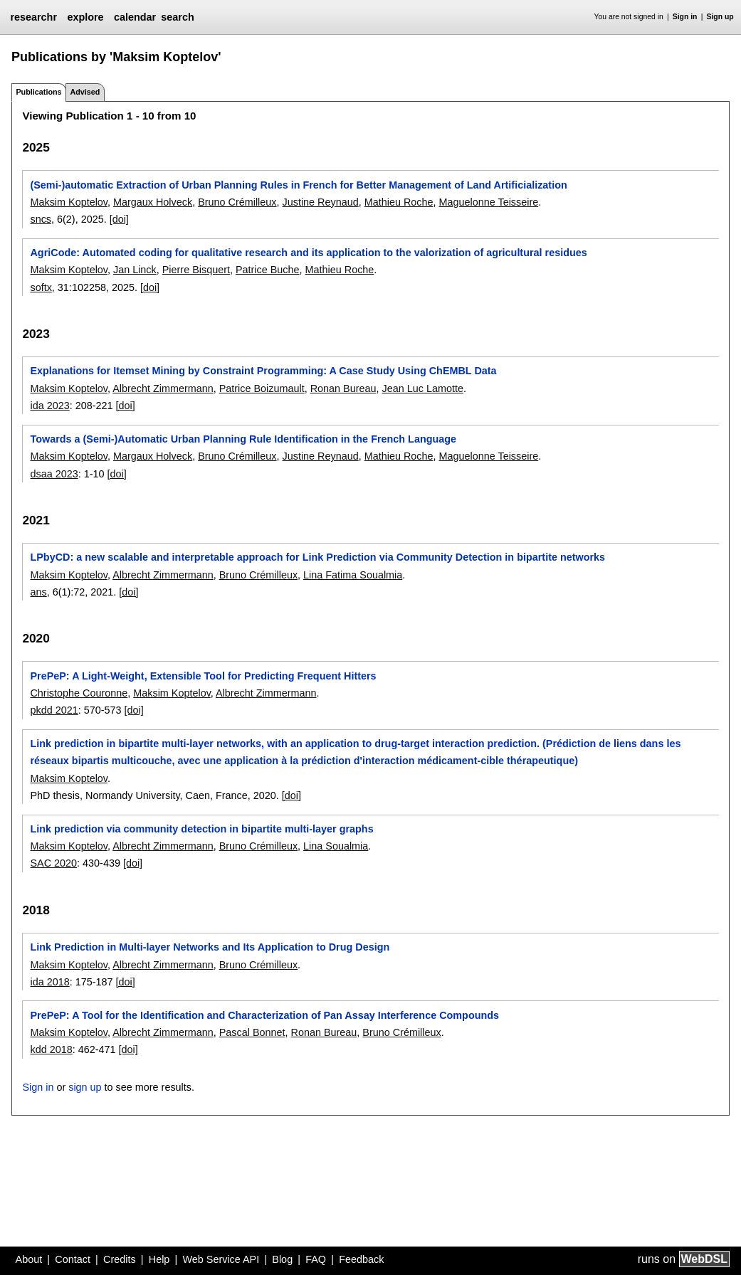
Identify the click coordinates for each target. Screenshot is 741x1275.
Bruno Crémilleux (237, 202)
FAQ (315, 1259)
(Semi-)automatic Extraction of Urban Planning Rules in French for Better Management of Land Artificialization (298, 185)
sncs (40, 219)
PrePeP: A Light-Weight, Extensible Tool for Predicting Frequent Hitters (203, 676)
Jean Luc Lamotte (422, 388)
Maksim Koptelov (68, 202)
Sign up (720, 17)
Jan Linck (135, 269)
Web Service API (220, 1259)
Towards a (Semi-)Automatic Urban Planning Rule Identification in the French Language (243, 439)
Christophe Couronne (78, 693)
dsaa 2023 (54, 474)
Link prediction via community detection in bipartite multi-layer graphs (201, 829)
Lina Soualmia (335, 846)
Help (159, 1259)
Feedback (361, 1259)
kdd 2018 (51, 1049)
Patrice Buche (268, 269)
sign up (84, 1087)
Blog (282, 1259)
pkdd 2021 (54, 710)
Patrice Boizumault (262, 388)
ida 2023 (49, 405)
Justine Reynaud (321, 202)
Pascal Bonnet (252, 1032)
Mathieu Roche (398, 202)
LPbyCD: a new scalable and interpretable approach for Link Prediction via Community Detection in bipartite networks (317, 557)
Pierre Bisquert (196, 269)
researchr (33, 17)
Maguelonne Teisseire (489, 202)
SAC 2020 (53, 863)
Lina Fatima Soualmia (352, 575)
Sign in (685, 17)
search (177, 17)
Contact (72, 1259)
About (29, 1259)
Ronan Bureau (343, 388)
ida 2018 (49, 982)
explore (85, 17)
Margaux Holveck (152, 202)
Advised (85, 92)
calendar (135, 17)
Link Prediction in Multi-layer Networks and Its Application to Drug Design (209, 947)
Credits (119, 1259)
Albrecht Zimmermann (163, 388)
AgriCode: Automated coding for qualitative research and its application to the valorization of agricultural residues (308, 252)
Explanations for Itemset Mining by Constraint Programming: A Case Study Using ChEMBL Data (263, 370)
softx (40, 287)
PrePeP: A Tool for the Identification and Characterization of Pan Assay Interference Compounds (264, 1015)
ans (38, 592)
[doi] (119, 219)
